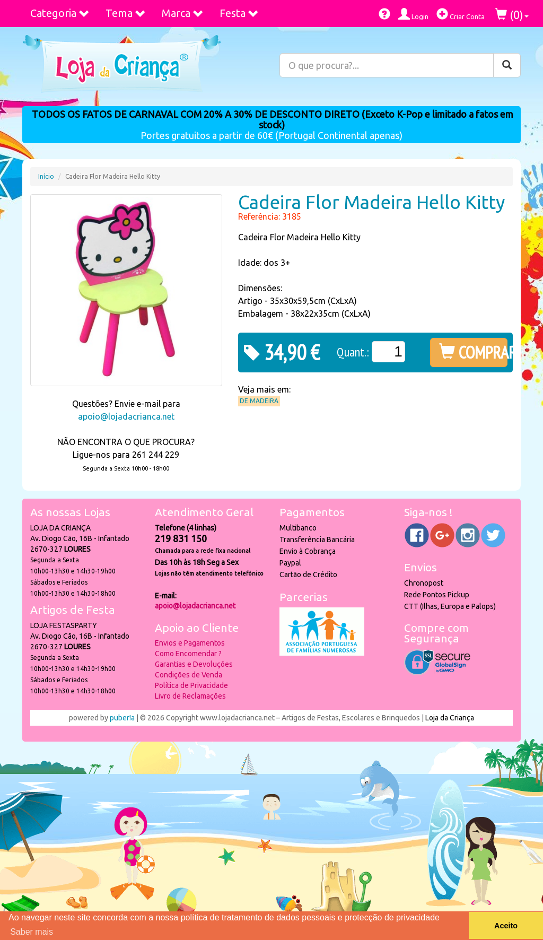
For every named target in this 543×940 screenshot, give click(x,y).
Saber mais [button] (31, 931)
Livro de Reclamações (190, 696)
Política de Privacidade (191, 685)
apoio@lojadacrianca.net (126, 416)
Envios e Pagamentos (190, 643)
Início (46, 176)
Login (413, 14)
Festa (239, 13)
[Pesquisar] (507, 65)
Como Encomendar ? (188, 653)
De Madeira (259, 400)
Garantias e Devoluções (194, 664)
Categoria (60, 13)
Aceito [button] (506, 925)
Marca (183, 13)
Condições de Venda (188, 675)
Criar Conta (460, 14)
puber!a (122, 717)
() (512, 14)
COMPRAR (473, 352)
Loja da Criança (449, 717)
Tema (126, 13)
